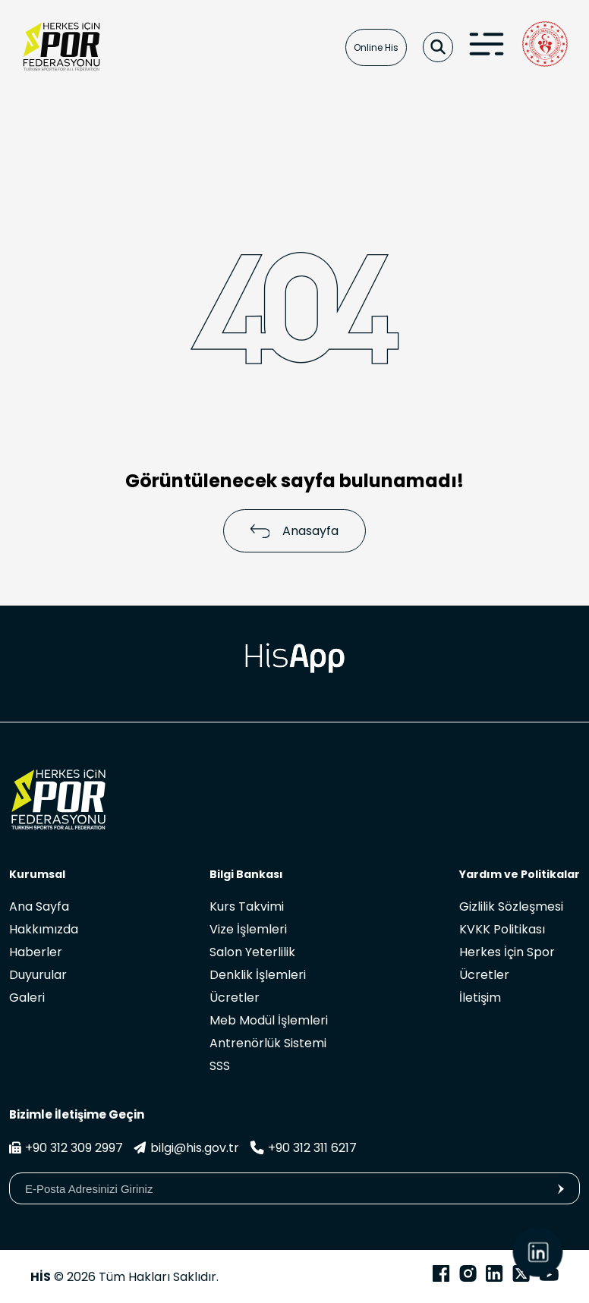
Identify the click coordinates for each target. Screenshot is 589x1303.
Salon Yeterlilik (252, 952)
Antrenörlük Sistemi (267, 1043)
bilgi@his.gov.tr (186, 1148)
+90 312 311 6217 (303, 1148)
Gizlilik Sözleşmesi (511, 906)
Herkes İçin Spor (507, 952)
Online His (376, 47)
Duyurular (38, 975)
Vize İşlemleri (248, 929)
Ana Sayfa (39, 906)
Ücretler (234, 997)
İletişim (480, 997)
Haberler (35, 952)
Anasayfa (294, 531)
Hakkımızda (43, 929)
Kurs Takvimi (246, 906)
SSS (219, 1066)
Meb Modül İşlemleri (268, 1020)
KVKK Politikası (502, 929)
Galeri (27, 997)
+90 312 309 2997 (66, 1148)
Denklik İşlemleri (257, 975)
